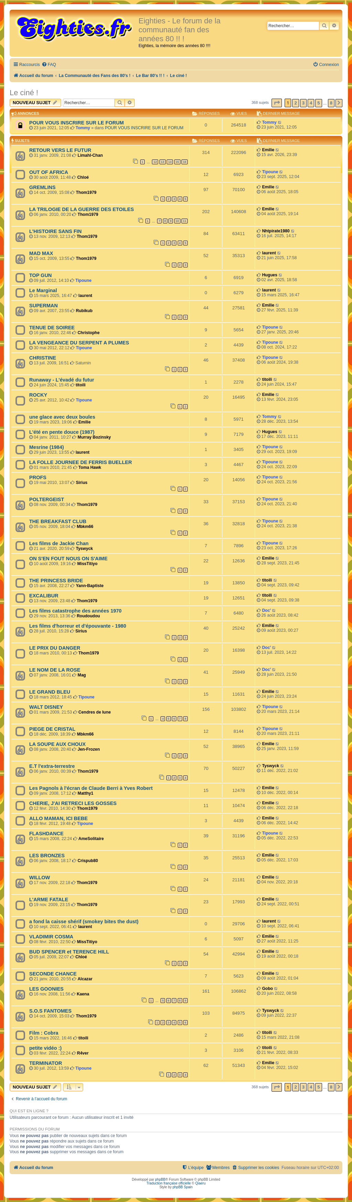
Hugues (269, 275)
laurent (269, 253)
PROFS (37, 477)
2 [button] (295, 103)
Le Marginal (43, 290)
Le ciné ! (24, 92)
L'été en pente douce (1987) (62, 432)
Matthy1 (86, 793)
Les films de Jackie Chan (59, 543)
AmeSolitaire (91, 838)
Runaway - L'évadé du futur (61, 380)
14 (170, 162)
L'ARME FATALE (48, 899)
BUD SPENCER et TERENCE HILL (69, 952)
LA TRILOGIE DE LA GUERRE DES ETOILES (81, 209)
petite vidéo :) (45, 1048)
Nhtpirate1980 (275, 231)
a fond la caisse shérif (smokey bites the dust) (84, 921)
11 (184, 221)
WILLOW (39, 877)
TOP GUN (40, 275)
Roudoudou (88, 616)
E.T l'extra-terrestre (52, 766)
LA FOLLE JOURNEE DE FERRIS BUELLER (80, 462)
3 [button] (303, 103)
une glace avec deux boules (62, 417)
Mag (82, 675)
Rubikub (84, 310)
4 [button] (311, 103)
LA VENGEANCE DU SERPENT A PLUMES (79, 342)
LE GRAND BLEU (49, 692)
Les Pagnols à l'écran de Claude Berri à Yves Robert (91, 788)
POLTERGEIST (46, 499)
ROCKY (38, 395)
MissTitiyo (87, 563)
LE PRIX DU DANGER (54, 648)
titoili (81, 385)
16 (184, 162)
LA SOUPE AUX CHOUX (57, 744)
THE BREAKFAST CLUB (57, 521)
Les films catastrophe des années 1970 (75, 611)
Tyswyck (84, 548)
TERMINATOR (45, 1063)
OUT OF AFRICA (48, 172)
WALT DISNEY (46, 707)
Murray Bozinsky (94, 437)
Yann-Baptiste (90, 585)
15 (177, 162)
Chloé (83, 177)
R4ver (83, 1053)
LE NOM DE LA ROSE (54, 670)
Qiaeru (200, 1183)
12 (155, 162)
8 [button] (331, 103)
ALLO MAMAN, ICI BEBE (58, 818)
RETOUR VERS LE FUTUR (60, 150)
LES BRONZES (47, 855)
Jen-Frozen (89, 749)
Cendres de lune (94, 712)
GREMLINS (42, 187)
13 (162, 162)
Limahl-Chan (90, 155)
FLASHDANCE (46, 833)
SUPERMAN (43, 305)
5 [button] (318, 103)
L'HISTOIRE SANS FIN (55, 231)
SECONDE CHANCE (53, 974)
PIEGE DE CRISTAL (52, 729)
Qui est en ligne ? (29, 1111)
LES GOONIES (46, 989)
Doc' (266, 610)
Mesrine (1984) (46, 447)
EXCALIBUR (43, 595)
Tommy (83, 127)
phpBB (160, 1179)
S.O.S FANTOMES (50, 1011)
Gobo (267, 988)
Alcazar (85, 979)
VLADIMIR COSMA (51, 936)
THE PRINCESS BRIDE (56, 580)
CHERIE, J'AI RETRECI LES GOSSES (73, 803)
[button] (277, 103)
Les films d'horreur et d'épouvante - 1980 (77, 626)
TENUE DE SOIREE (52, 327)
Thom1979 (86, 192)
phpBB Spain (182, 1187)
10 (177, 221)
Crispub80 (88, 860)
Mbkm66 (85, 526)
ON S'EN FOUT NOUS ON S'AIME (68, 558)
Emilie (268, 149)
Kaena (83, 994)
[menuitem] (49, 64)
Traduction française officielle (168, 1183)
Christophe (89, 332)
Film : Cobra (43, 1033)
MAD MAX (41, 253)
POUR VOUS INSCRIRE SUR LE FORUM (76, 122)
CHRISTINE (42, 358)
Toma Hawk (89, 467)
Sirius (82, 482)
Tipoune (270, 171)
